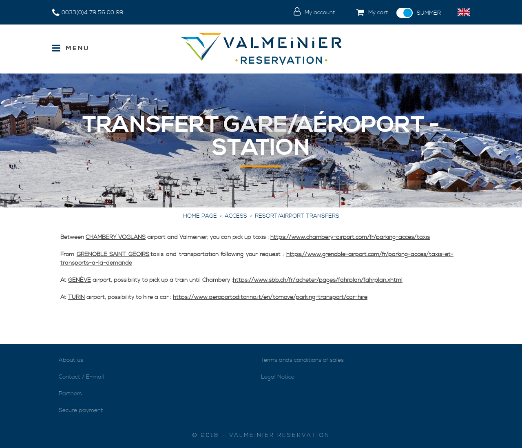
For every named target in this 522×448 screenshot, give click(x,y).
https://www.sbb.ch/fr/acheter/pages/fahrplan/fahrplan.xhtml (318, 280)
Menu (78, 48)
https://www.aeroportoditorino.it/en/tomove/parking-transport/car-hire (270, 297)
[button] (365, 13)
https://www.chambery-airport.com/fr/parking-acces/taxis (350, 237)
